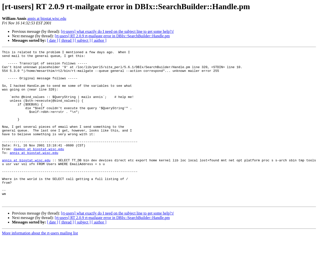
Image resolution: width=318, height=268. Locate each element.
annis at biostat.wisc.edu (46, 18)
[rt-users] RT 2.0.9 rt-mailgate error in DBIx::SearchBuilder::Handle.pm (112, 36)
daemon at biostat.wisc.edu (39, 169)
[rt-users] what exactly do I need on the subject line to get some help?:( (117, 31)
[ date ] (52, 40)
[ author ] (99, 40)
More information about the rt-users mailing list (40, 264)
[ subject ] (83, 40)
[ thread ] (66, 40)
